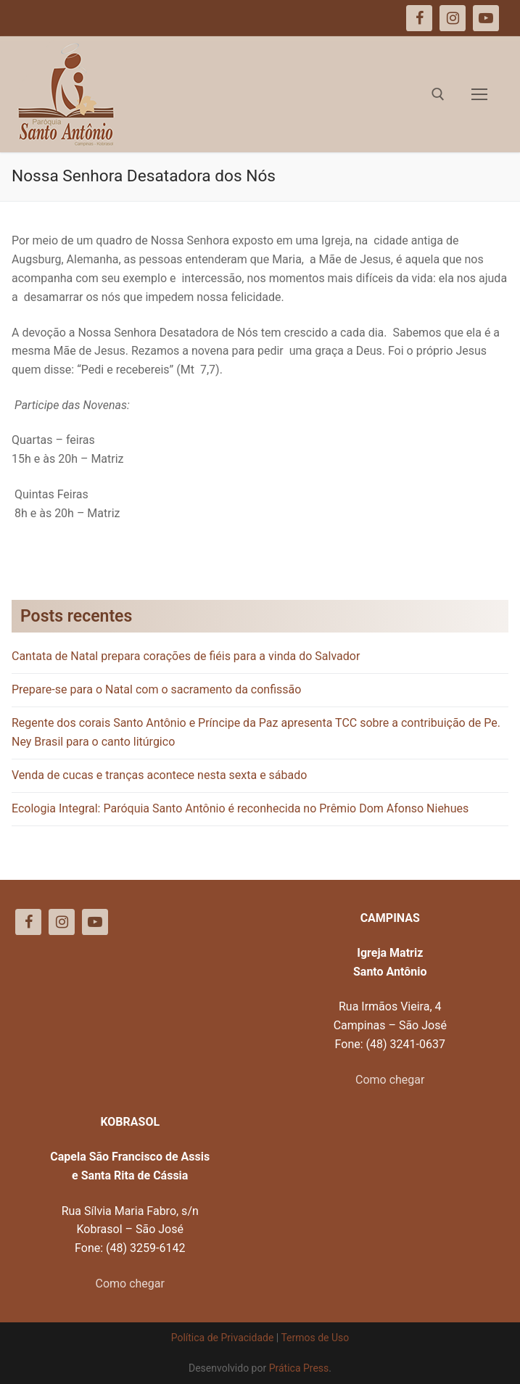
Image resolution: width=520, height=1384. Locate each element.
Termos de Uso (315, 1337)
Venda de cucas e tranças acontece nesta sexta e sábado (159, 775)
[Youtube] (95, 922)
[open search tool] (438, 94)
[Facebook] (28, 922)
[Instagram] (62, 922)
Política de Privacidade (222, 1337)
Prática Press (299, 1368)
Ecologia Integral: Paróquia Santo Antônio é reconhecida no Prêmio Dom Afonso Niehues (240, 808)
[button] (489, 20)
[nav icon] (479, 94)
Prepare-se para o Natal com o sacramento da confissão (156, 689)
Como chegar (389, 1080)
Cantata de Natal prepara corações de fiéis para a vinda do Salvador (186, 656)
